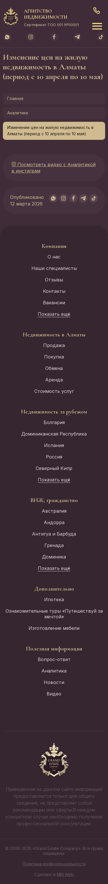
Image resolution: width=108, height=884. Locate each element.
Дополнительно (54, 588)
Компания (54, 246)
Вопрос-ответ (54, 659)
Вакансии (54, 302)
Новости (54, 682)
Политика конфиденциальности (54, 863)
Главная (15, 98)
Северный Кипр (54, 468)
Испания (54, 445)
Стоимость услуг (54, 391)
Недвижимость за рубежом (54, 411)
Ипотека (54, 599)
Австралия (54, 511)
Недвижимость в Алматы (54, 334)
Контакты (54, 291)
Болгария (54, 422)
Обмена (54, 368)
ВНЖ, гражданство (54, 500)
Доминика (54, 557)
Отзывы (54, 280)
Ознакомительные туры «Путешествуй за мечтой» (54, 614)
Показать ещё (54, 314)
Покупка (54, 357)
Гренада (54, 545)
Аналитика (17, 112)
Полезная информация (54, 648)
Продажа (54, 345)
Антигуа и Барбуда (54, 534)
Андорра (54, 522)
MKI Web (65, 874)
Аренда (54, 380)
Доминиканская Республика (54, 434)
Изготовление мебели (54, 628)
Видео (54, 694)
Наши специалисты (54, 268)
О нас (54, 257)
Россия (54, 457)
